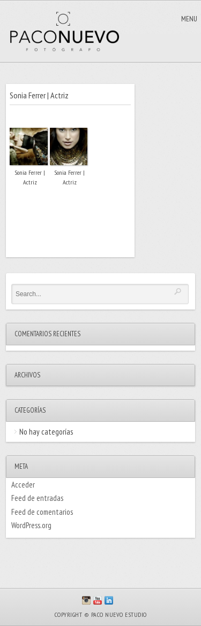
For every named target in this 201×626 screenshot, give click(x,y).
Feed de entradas (37, 498)
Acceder (23, 485)
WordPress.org (31, 525)
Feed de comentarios (42, 512)
